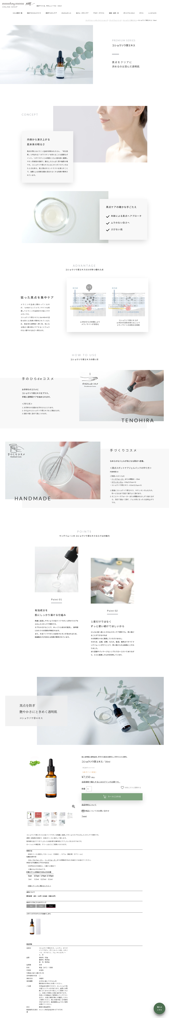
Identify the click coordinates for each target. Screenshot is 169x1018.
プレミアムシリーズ (115, 20)
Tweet (84, 816)
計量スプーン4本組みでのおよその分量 (38, 872)
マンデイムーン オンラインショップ (96, 20)
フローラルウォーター (35, 860)
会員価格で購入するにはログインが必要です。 (101, 782)
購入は (159, 1008)
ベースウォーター (118, 479)
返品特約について (89, 805)
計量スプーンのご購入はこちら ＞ (39, 886)
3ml (31, 906)
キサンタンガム (117, 482)
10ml (41, 906)
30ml (51, 906)
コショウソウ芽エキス (130, 20)
